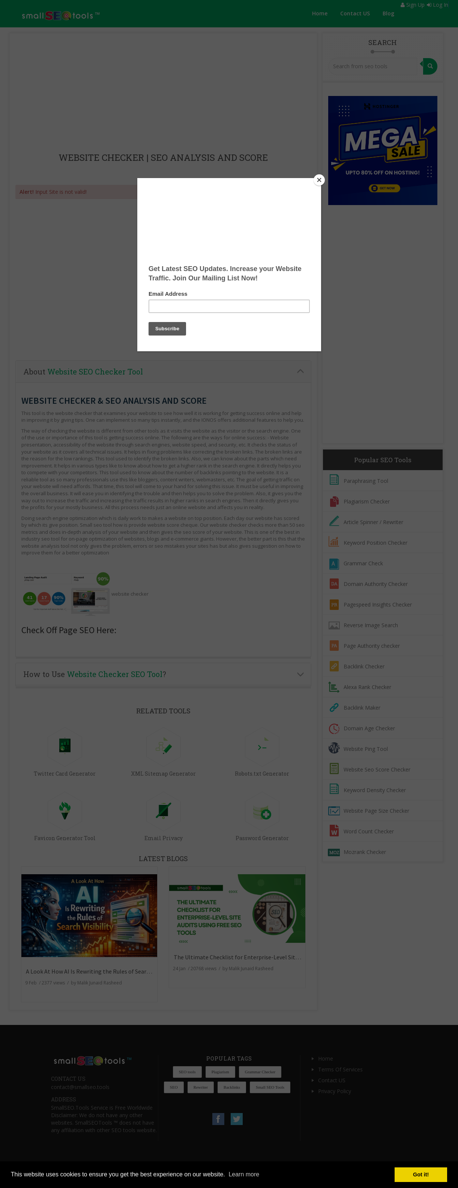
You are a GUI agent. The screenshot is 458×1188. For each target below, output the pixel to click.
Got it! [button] (421, 1175)
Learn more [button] (243, 1174)
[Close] (319, 180)
